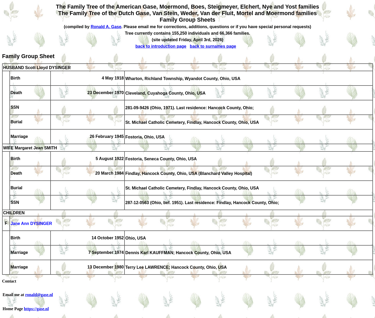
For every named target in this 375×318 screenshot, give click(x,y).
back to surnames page (213, 46)
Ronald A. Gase (106, 27)
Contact (9, 281)
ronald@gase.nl (39, 294)
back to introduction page (160, 46)
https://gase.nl (36, 309)
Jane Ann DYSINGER (31, 224)
